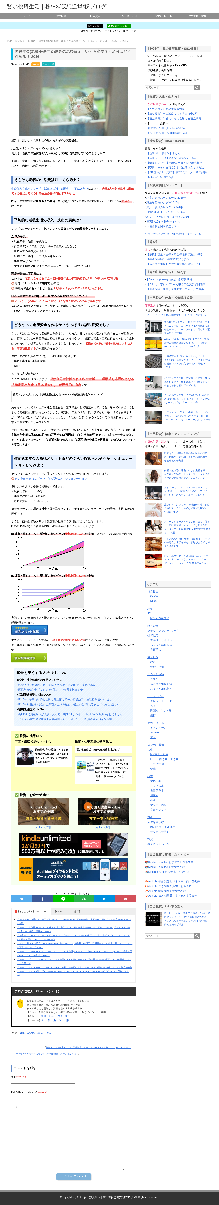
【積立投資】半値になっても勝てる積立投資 (173, 118)
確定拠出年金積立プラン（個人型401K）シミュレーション (51, 478)
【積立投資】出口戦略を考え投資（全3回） (173, 113)
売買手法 (155, 649)
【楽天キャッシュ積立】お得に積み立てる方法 (175, 167)
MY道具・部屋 (198, 16)
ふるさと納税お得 (161, 683)
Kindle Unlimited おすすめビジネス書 (170, 862)
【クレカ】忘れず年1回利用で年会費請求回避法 (175, 284)
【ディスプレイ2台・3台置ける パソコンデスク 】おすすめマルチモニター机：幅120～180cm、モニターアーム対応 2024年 (187, 416)
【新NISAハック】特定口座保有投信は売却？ (174, 162)
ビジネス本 (157, 785)
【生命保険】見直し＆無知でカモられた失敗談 (175, 289)
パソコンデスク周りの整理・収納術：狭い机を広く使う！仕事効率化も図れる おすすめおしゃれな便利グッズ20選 (187, 382)
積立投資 (60, 16)
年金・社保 (48, 64)
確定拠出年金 (35, 1033)
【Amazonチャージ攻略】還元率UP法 (169, 279)
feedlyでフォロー (119, 26)
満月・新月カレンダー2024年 (164, 207)
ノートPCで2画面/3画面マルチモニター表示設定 (176, 315)
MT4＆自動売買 (159, 618)
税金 (153, 662)
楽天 (153, 737)
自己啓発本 (157, 790)
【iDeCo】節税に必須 (159, 177)
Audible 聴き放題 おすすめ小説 (167, 890)
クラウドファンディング (162, 630)
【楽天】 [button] (76, 911)
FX (149, 613)
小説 (153, 800)
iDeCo (36, 64)
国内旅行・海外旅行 (162, 826)
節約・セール (163, 16)
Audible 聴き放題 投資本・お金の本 (170, 886)
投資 (150, 839)
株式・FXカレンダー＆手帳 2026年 (168, 216)
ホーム (27, 16)
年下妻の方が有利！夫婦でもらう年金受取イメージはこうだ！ (47, 1053)
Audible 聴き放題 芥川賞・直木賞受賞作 (172, 895)
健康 (153, 768)
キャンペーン (158, 727)
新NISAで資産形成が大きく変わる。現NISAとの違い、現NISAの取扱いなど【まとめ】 (71, 714)
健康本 (154, 795)
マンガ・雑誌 (158, 805)
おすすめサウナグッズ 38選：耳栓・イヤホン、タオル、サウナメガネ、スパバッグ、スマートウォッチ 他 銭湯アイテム (186, 559)
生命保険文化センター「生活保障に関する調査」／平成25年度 (49, 188)
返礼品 (154, 679)
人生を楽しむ (155, 822)
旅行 (67, 1016)
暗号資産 (95, 16)
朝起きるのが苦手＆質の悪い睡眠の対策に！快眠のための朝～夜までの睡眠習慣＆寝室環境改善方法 (187, 457)
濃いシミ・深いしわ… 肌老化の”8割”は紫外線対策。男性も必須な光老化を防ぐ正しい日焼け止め (187, 508)
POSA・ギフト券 (160, 710)
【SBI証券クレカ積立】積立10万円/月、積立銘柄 (176, 172)
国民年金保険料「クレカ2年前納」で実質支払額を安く (52, 689)
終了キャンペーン (158, 843)
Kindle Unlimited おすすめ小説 (166, 867)
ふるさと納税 (155, 674)
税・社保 (152, 657)
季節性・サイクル (161, 640)
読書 (43, 1016)
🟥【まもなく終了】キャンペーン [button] (31, 911)
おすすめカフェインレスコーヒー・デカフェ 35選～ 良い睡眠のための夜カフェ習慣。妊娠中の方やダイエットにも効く (187, 491)
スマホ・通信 (155, 744)
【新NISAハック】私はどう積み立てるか (171, 158)
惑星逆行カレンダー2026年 (163, 202)
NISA (47, 1033)
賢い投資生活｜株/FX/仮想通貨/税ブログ (57, 6)
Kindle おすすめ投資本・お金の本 (168, 871)
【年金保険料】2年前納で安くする (167, 259)
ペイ (153, 705)
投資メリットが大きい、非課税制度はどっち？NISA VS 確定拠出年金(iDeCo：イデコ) (88, 1047)
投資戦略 (152, 635)
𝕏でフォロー (95, 26)
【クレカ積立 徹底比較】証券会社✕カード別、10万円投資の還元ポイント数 (65, 719)
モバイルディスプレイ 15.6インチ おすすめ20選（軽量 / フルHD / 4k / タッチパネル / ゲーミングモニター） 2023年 (187, 399)
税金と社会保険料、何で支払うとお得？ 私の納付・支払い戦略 (57, 684)
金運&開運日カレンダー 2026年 (165, 212)
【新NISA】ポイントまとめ (163, 153)
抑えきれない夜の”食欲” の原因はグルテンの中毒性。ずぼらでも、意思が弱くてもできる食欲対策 (187, 542)
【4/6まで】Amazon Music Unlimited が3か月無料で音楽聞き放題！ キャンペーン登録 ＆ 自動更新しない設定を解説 (74, 967)
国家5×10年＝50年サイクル (163, 221)
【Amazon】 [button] (60, 911)
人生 (150, 749)
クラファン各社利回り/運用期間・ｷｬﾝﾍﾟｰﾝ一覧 (173, 233)
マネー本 (155, 781)
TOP (9, 40)
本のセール (154, 817)
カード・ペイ (129, 16)
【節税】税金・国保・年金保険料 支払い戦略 (174, 254)
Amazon (155, 732)
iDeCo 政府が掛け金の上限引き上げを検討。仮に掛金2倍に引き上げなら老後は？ (68, 704)
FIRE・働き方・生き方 (164, 759)
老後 (22, 1033)
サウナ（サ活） (159, 831)
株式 (150, 608)
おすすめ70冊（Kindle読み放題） (167, 128)
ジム (50, 1016)
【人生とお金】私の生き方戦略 (165, 109)
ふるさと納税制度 (161, 688)
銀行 (153, 715)
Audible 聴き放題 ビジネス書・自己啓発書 (174, 881)
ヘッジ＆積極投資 (161, 645)
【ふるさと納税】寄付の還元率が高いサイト (173, 264)
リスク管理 (157, 763)
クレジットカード (161, 701)
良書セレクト (158, 809)
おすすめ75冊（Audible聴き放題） (168, 132)
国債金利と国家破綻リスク (162, 226)
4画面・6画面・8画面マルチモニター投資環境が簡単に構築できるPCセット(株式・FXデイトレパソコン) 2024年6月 (186, 343)
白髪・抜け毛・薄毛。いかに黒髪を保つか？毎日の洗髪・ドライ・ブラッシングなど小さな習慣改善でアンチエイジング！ (187, 474)
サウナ (59, 1016)
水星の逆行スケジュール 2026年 (166, 197)
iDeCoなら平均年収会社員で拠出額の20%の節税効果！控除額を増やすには (64, 699)
